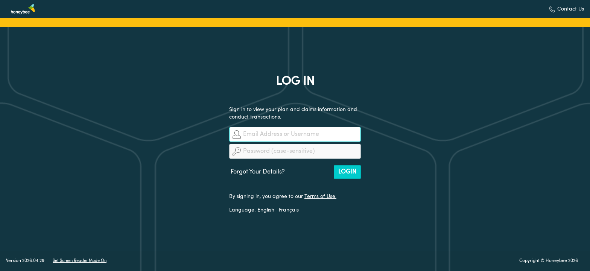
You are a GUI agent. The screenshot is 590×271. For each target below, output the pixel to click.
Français (289, 210)
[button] (566, 9)
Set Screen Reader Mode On (79, 261)
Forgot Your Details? (258, 172)
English (265, 210)
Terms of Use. (320, 196)
